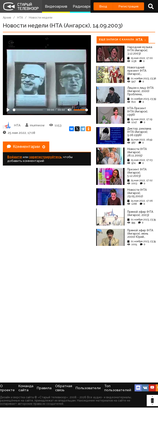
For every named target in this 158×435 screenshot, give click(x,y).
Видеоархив (56, 6)
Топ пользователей (117, 388)
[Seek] (28, 110)
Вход (103, 6)
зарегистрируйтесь (45, 157)
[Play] (8, 110)
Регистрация (128, 6)
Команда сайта (25, 388)
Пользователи (88, 388)
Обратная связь (63, 388)
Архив (7, 17)
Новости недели (40, 17)
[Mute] (69, 110)
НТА (20, 17)
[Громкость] (81, 110)
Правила (44, 388)
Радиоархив (84, 6)
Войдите (14, 157)
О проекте (7, 388)
